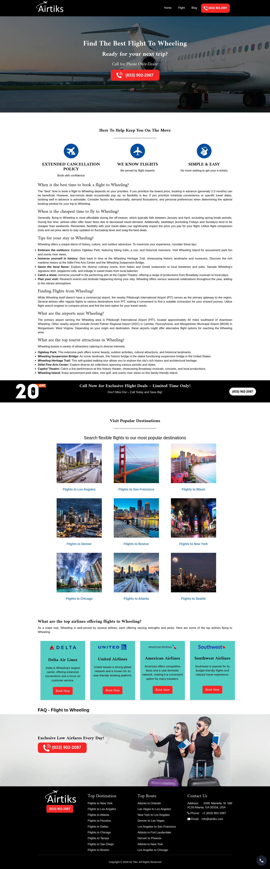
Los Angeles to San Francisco (157, 826)
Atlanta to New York (150, 844)
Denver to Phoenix (150, 838)
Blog (194, 7)
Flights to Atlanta (98, 814)
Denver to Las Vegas (151, 820)
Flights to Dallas (98, 826)
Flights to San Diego (101, 844)
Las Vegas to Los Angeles (154, 809)
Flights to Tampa (98, 838)
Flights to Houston (99, 820)
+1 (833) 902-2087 (214, 813)
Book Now (63, 691)
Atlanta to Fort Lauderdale (154, 832)
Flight (181, 7)
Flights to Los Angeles (102, 809)
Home (168, 7)
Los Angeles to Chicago (153, 850)
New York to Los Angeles (154, 814)
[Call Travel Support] (261, 860)
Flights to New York (100, 803)
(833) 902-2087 (139, 75)
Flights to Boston (98, 850)
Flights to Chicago (99, 832)
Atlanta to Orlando (149, 803)
